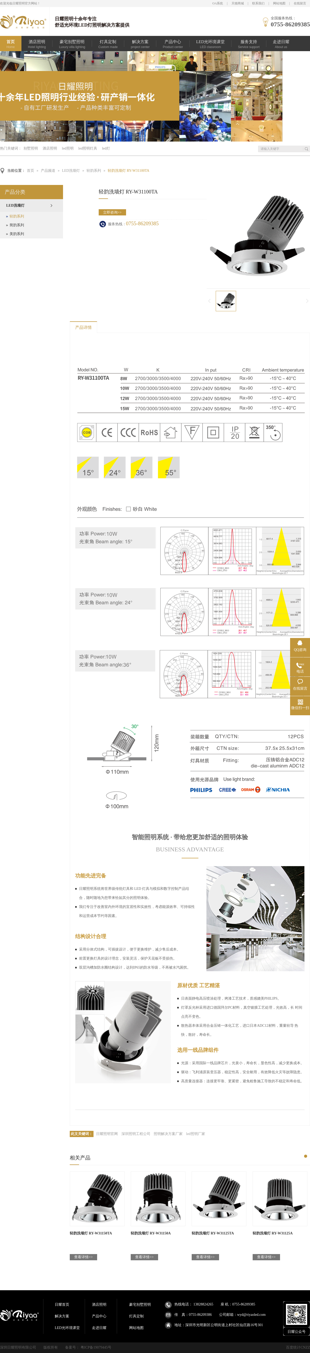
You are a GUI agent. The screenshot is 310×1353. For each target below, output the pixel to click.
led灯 (106, 148)
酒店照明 (50, 148)
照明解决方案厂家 (168, 1134)
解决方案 (62, 1316)
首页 (30, 171)
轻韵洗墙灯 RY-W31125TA (213, 1233)
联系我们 (258, 3)
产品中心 (99, 1316)
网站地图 (279, 3)
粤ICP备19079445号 (96, 1347)
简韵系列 (17, 225)
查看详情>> (83, 1257)
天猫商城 (237, 3)
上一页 (209, 301)
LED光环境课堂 (67, 1328)
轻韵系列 (94, 171)
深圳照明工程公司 (135, 1134)
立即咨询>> (112, 212)
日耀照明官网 (107, 1134)
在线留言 (300, 3)
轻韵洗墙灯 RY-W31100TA (128, 171)
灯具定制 (136, 1316)
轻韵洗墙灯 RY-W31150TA (91, 1233)
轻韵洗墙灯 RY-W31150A (151, 1233)
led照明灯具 (87, 148)
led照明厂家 (195, 1134)
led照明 (68, 148)
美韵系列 (17, 234)
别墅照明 (31, 148)
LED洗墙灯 (71, 171)
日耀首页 (62, 1305)
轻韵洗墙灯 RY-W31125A (273, 1233)
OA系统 (217, 3)
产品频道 (48, 171)
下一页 (307, 301)
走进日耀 (99, 1328)
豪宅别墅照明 (140, 1305)
